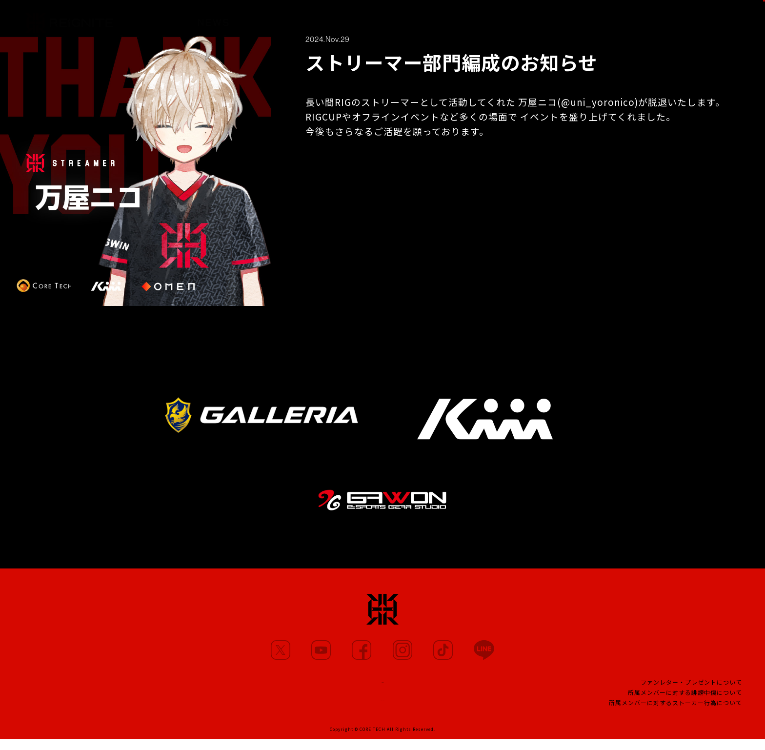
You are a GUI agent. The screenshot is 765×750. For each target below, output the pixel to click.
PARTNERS (403, 20)
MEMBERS (275, 18)
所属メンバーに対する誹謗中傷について (685, 699)
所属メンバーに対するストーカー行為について (675, 709)
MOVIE (338, 19)
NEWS (213, 18)
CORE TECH (372, 740)
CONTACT (382, 706)
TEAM (465, 21)
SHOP (738, 17)
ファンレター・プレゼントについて (691, 689)
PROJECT (523, 22)
